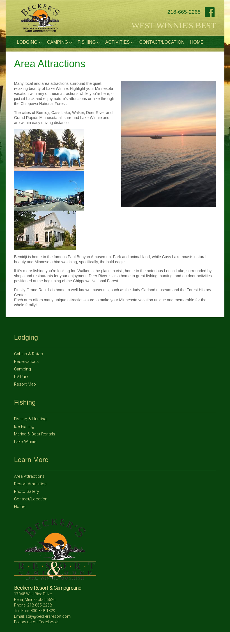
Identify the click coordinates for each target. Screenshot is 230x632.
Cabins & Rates (28, 353)
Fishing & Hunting (30, 418)
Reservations (26, 361)
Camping (59, 42)
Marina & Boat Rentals (34, 434)
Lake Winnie (25, 441)
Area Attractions (29, 476)
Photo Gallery (26, 491)
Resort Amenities (30, 483)
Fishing (88, 42)
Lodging (29, 42)
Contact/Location (161, 42)
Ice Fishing (24, 426)
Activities (119, 42)
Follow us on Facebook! (36, 621)
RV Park (21, 376)
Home (197, 42)
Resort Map (25, 384)
